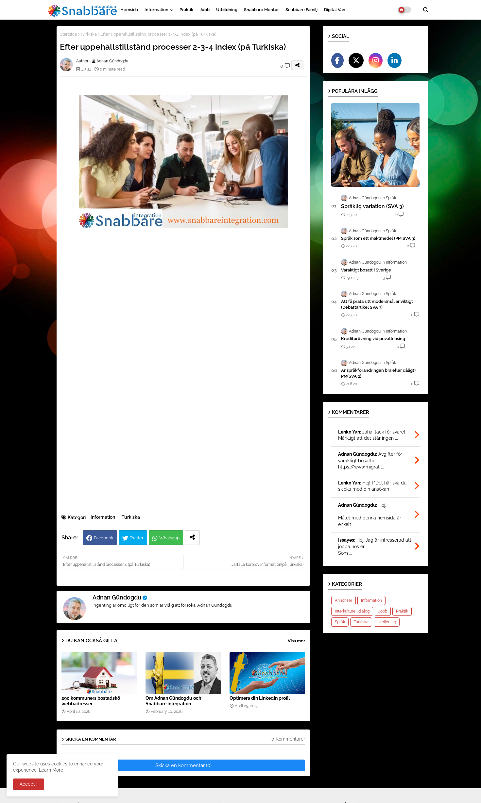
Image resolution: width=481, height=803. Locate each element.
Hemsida (129, 9)
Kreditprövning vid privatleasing (373, 338)
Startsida (68, 34)
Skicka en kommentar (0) (183, 765)
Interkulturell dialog (352, 611)
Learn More (51, 770)
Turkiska (88, 34)
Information (156, 9)
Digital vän (334, 9)
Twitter (137, 537)
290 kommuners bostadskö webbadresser (90, 701)
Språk (340, 622)
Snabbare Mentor (261, 9)
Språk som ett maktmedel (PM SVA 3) (378, 238)
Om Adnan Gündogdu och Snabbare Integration (173, 701)
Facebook (103, 537)
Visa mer (296, 640)
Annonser (343, 600)
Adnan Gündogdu (117, 597)
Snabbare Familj (301, 9)
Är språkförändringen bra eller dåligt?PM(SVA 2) (378, 373)
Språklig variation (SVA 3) (372, 206)
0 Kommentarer (288, 739)
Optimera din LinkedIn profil (260, 698)
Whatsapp (169, 537)
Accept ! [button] (29, 784)
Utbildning (226, 9)
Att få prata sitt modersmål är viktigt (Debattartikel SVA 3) (377, 304)
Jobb (205, 9)
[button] (425, 9)
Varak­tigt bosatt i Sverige (366, 270)
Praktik (186, 9)
